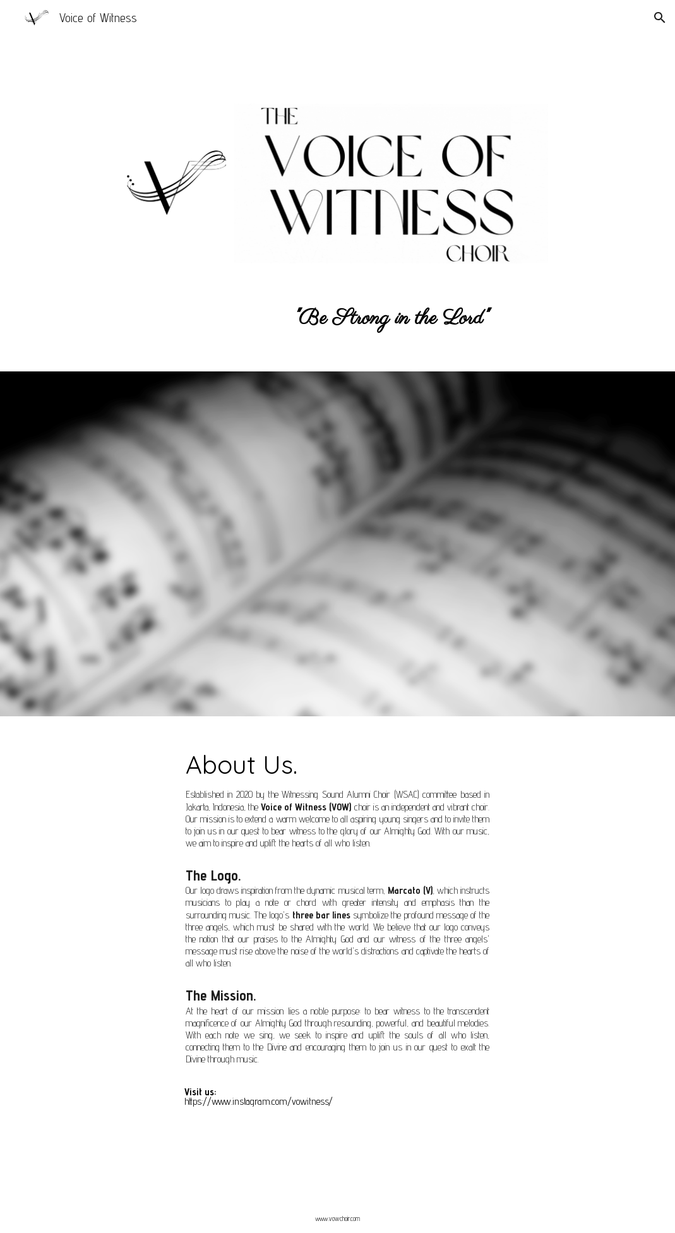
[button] (660, 18)
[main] (337, 49)
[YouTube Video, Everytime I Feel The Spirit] (230, 471)
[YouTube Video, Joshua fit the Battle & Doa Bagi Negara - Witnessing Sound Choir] (230, 594)
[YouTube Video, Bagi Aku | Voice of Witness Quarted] (445, 471)
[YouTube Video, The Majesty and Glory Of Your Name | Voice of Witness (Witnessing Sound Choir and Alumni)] (445, 594)
